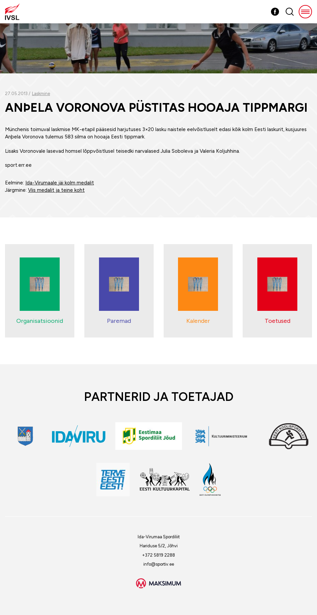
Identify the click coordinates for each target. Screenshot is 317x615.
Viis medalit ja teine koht (56, 190)
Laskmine (41, 93)
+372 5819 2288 (158, 555)
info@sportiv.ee (158, 564)
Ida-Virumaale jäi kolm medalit (59, 183)
